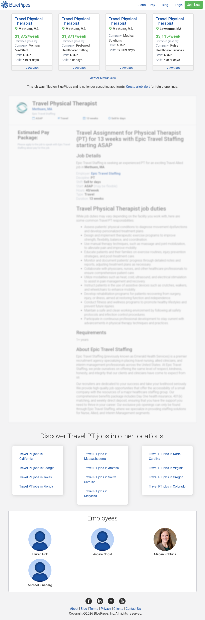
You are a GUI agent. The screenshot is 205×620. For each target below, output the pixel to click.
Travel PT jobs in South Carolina (100, 479)
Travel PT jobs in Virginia (166, 468)
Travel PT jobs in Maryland (95, 493)
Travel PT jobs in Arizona (101, 468)
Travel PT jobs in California (31, 456)
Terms (93, 609)
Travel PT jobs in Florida (36, 486)
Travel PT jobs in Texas (35, 477)
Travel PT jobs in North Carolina (165, 456)
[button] (154, 5)
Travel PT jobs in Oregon (166, 477)
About (74, 609)
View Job (32, 68)
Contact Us (133, 609)
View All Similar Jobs (102, 77)
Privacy (106, 609)
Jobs (142, 5)
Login (179, 5)
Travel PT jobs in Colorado (167, 486)
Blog (84, 609)
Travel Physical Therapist (29, 21)
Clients (118, 609)
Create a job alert (138, 87)
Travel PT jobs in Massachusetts (95, 456)
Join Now (193, 5)
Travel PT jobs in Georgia (36, 468)
